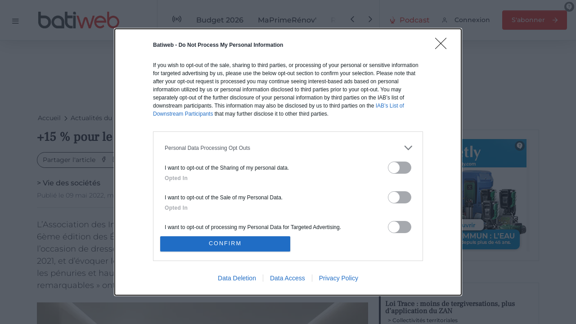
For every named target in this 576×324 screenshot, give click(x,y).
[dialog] (288, 162)
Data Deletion (237, 278)
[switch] (399, 167)
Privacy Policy (338, 278)
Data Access (287, 278)
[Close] (443, 45)
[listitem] (288, 147)
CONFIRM (226, 243)
